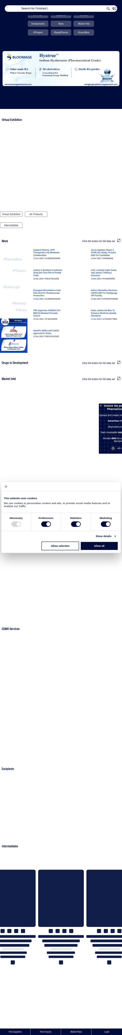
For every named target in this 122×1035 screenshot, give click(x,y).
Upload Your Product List (61, 616)
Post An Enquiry (61, 667)
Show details (104, 536)
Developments (38, 23)
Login (106, 1031)
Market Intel (83, 23)
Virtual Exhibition (11, 214)
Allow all (99, 545)
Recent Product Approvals (13, 282)
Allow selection (60, 545)
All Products (36, 214)
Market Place (76, 1031)
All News (15, 310)
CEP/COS (61, 214)
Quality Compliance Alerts (14, 298)
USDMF (86, 214)
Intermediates (11, 225)
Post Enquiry (45, 1031)
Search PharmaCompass (36, 226)
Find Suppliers (15, 1031)
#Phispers (38, 32)
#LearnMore (83, 32)
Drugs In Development (111, 214)
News (61, 23)
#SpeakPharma (61, 32)
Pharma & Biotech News (12, 254)
